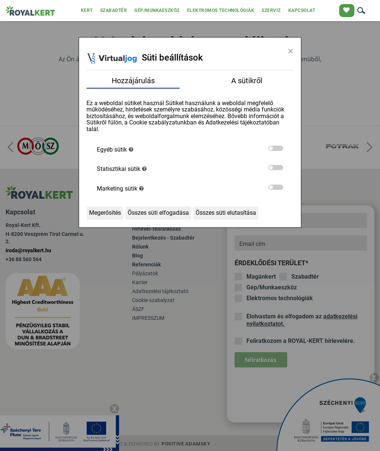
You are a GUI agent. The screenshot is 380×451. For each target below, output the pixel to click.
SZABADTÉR (113, 10)
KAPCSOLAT (301, 10)
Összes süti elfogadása (158, 212)
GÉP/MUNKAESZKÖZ (157, 10)
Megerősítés (105, 212)
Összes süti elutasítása (226, 212)
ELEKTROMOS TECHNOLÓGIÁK (221, 10)
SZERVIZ (271, 10)
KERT (87, 10)
